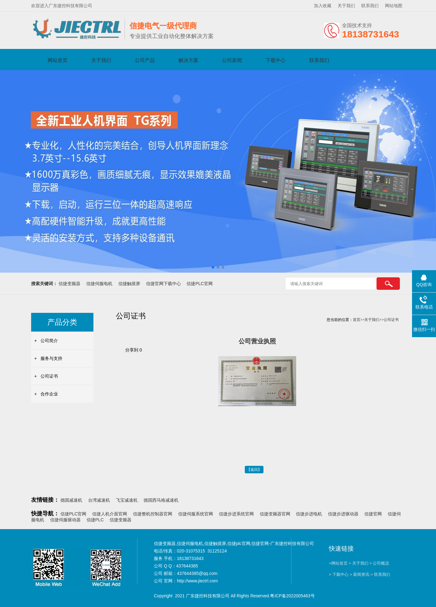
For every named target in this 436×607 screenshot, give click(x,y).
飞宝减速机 (127, 500)
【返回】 (254, 469)
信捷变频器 (69, 283)
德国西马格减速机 (161, 500)
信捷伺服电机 (99, 283)
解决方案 (188, 60)
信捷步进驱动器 (343, 513)
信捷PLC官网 (199, 283)
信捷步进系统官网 (236, 513)
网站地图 (393, 5)
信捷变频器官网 (275, 513)
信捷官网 (373, 513)
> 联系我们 (380, 574)
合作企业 (49, 393)
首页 (356, 320)
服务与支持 (51, 358)
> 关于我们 (358, 563)
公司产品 (145, 60)
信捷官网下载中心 (163, 283)
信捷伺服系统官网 (195, 513)
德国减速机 (71, 500)
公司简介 (49, 340)
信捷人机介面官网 (109, 513)
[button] (213, 267)
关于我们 (346, 5)
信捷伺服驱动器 (65, 519)
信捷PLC (95, 519)
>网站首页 (338, 563)
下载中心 (276, 60)
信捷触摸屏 (129, 283)
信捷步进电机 (309, 513)
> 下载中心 (338, 574)
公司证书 (49, 376)
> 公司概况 (379, 563)
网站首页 (58, 60)
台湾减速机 (99, 500)
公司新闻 (232, 60)
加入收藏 (322, 5)
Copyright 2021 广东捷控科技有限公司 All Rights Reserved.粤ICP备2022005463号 (234, 595)
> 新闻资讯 (359, 574)
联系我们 (370, 5)
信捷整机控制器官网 (152, 513)
